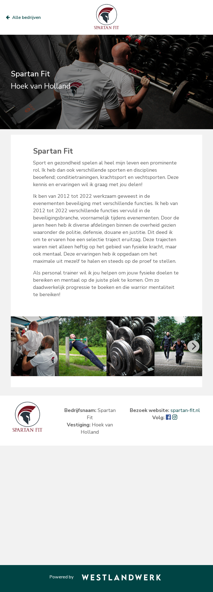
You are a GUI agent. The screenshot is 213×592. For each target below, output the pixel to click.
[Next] (193, 346)
